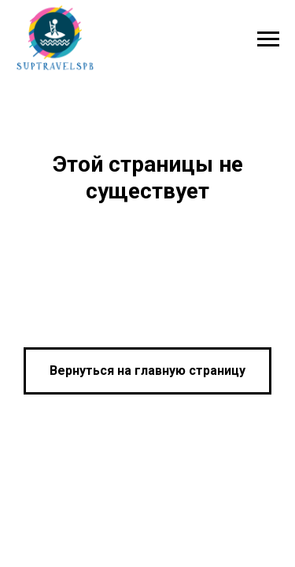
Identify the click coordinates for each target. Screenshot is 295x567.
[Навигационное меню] (268, 39)
